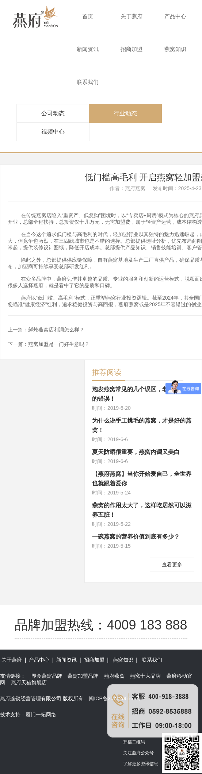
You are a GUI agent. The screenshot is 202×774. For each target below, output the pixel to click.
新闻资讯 (88, 49)
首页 (87, 16)
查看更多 (172, 564)
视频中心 (53, 131)
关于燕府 (131, 16)
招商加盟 (131, 49)
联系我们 (88, 82)
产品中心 (175, 16)
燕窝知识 (175, 49)
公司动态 (53, 113)
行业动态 (125, 113)
